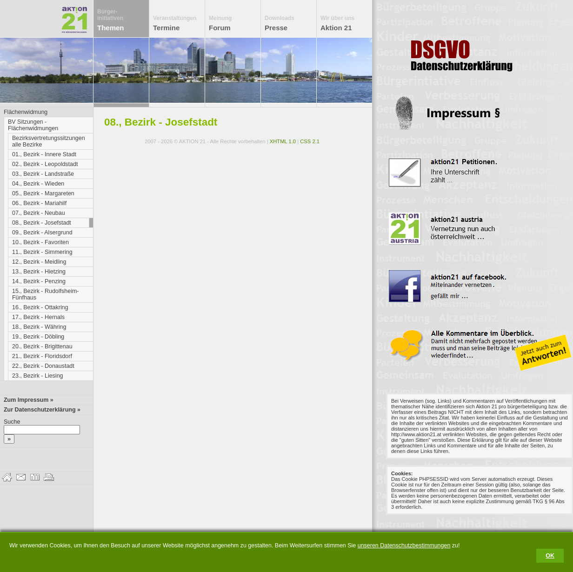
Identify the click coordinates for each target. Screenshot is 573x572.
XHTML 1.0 (283, 141)
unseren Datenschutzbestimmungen (404, 545)
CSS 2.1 (310, 141)
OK (550, 555)
